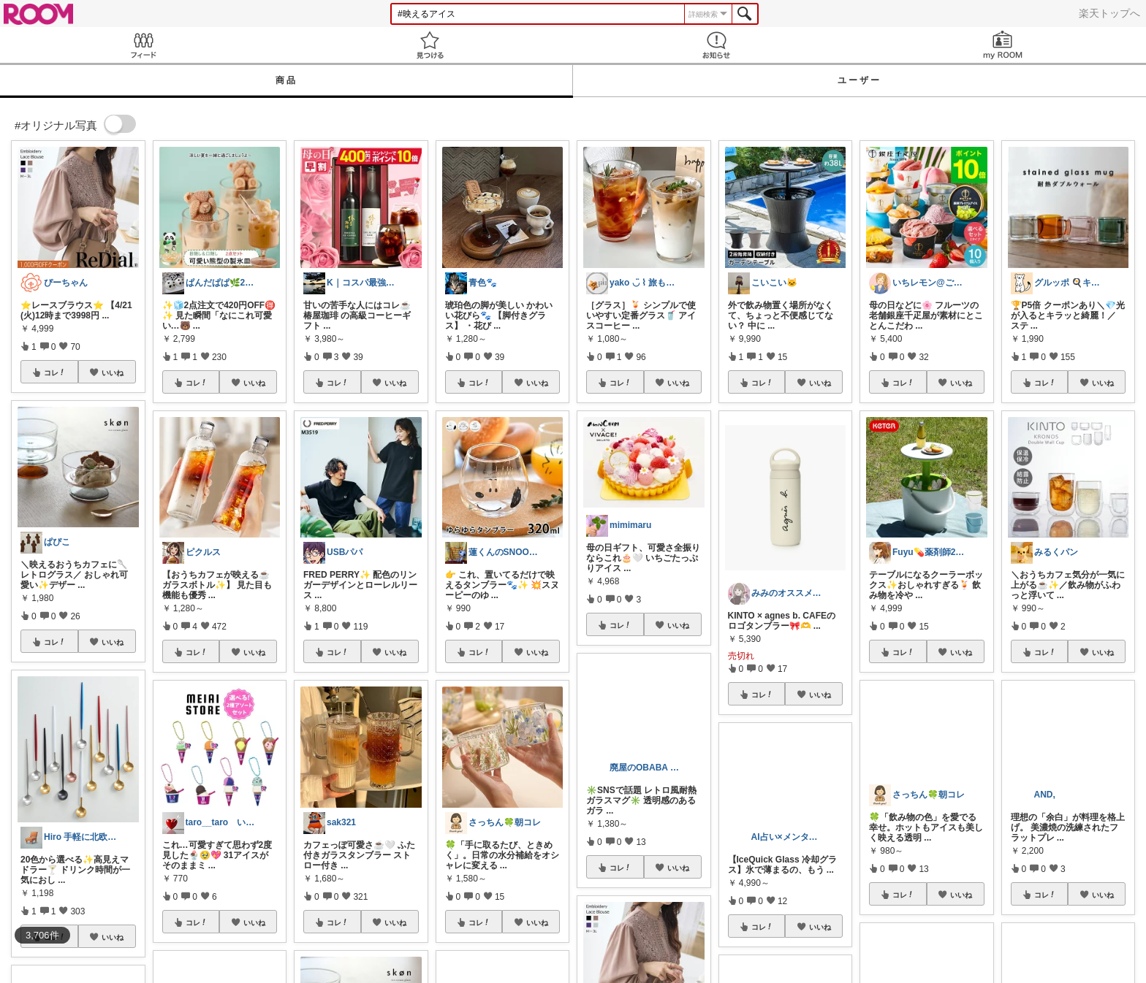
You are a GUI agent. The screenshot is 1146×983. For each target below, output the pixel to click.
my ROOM (1003, 45)
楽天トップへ (1109, 13)
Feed (143, 45)
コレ (55, 372)
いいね (113, 372)
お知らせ (716, 45)
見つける (429, 45)
